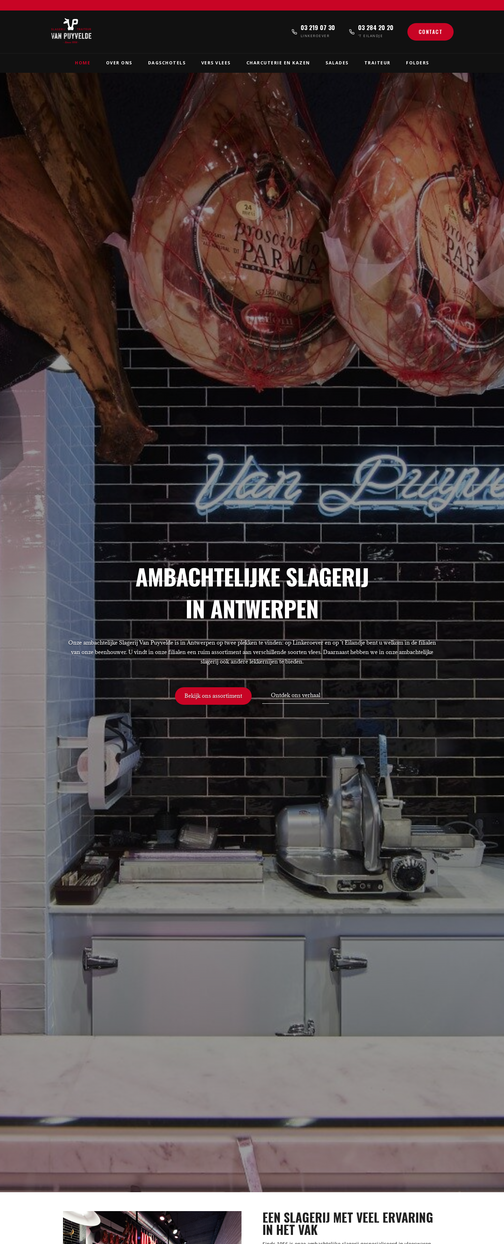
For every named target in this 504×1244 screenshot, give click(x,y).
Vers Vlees (216, 63)
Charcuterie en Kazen (278, 63)
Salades (337, 63)
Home (82, 63)
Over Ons (119, 63)
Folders (417, 63)
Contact (431, 31)
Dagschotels (167, 63)
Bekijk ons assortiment (213, 695)
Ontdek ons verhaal (295, 694)
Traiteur (377, 63)
